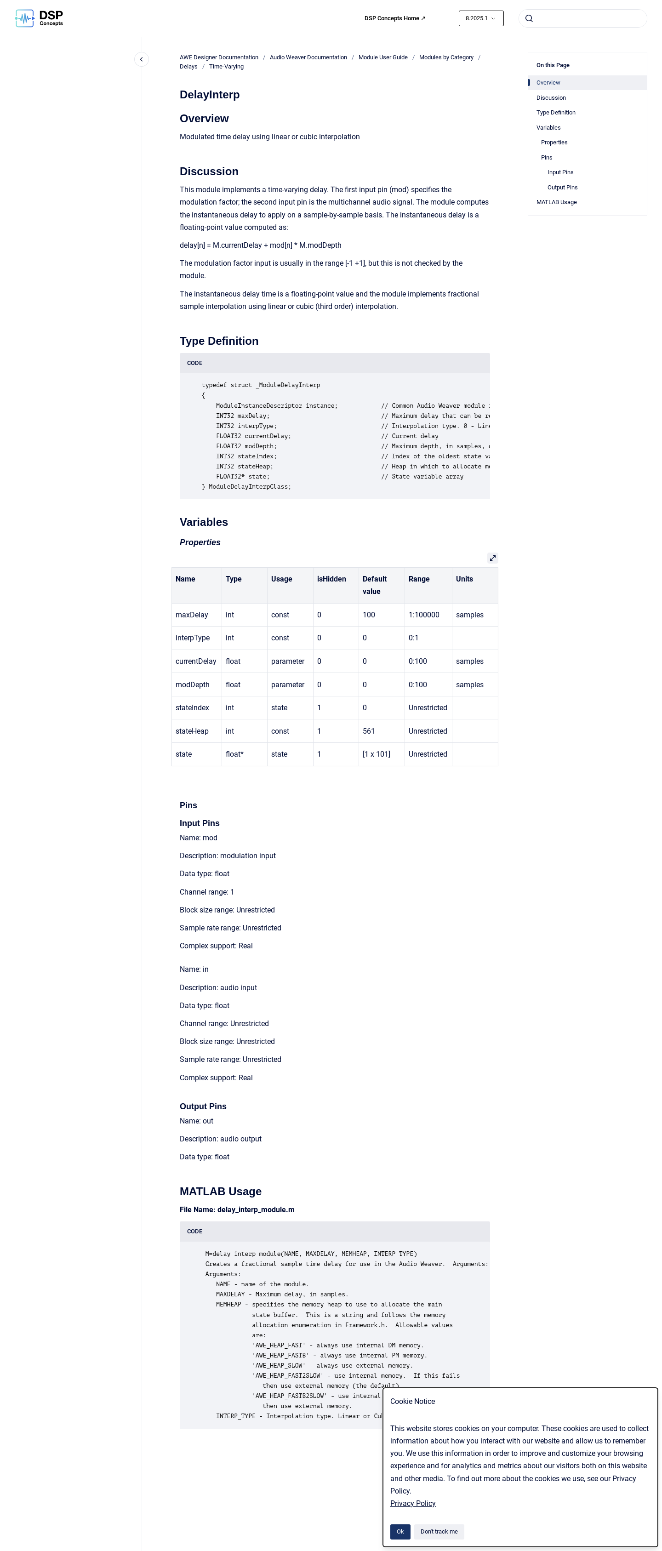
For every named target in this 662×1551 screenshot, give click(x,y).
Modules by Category (446, 57)
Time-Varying (226, 66)
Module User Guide (383, 57)
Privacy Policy (413, 1503)
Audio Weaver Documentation (308, 57)
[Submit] (529, 18)
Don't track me (439, 1531)
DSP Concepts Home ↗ (395, 18)
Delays (189, 66)
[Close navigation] (141, 59)
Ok (400, 1531)
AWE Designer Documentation (219, 57)
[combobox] (583, 18)
